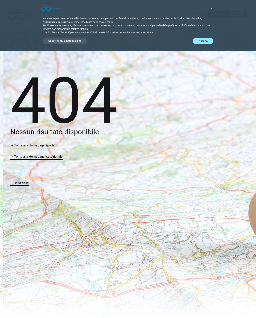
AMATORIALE (134, 25)
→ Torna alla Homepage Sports (32, 145)
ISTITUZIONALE (197, 14)
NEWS (185, 25)
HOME (74, 25)
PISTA (93, 25)
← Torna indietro (19, 182)
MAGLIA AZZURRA (171, 25)
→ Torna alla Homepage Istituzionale (36, 156)
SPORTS (220, 14)
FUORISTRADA (105, 25)
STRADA (83, 25)
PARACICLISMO (151, 25)
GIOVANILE (120, 25)
